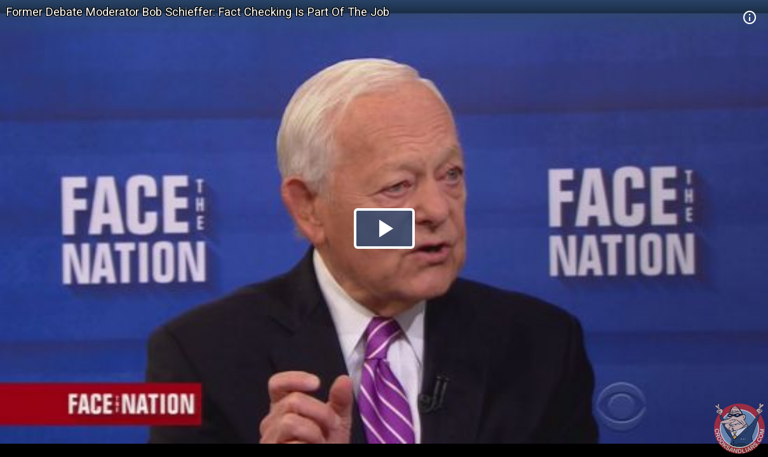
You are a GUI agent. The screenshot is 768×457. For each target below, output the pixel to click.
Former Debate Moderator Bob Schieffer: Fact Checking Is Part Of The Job (197, 11)
